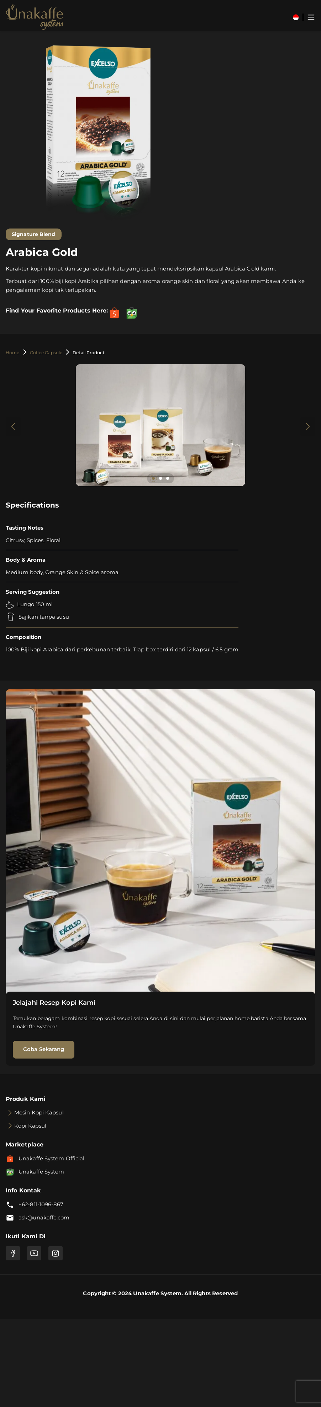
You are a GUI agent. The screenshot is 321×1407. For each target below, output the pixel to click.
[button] (153, 478)
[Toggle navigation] (311, 17)
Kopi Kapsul (30, 1126)
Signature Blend (34, 234)
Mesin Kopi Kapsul (39, 1112)
